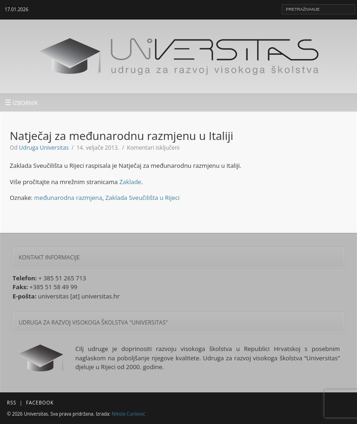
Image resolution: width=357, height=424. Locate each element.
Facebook (39, 402)
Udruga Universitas (44, 148)
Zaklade (130, 182)
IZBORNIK (21, 102)
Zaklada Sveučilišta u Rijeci (143, 197)
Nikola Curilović (128, 414)
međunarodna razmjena (68, 197)
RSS (11, 402)
